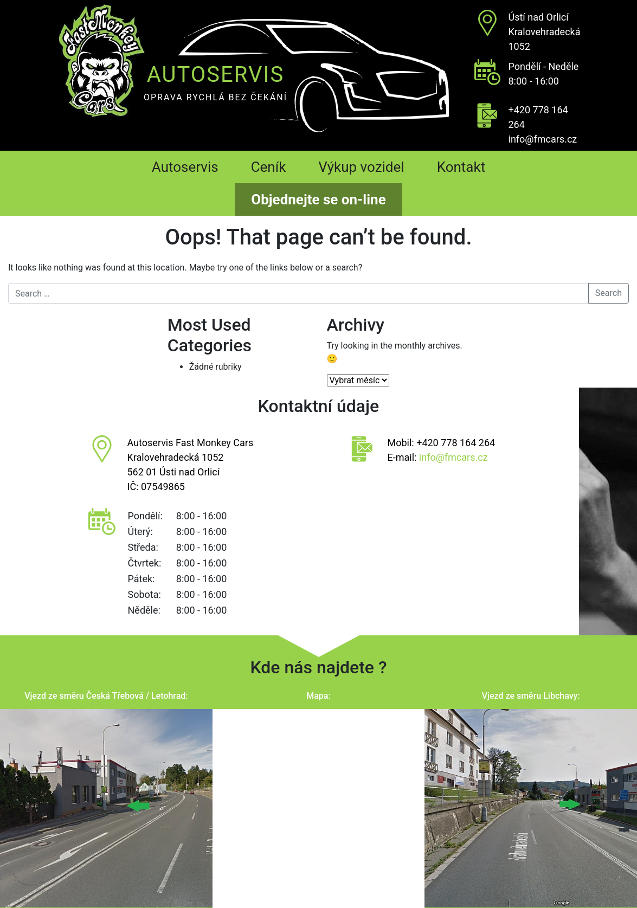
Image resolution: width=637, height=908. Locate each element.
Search (608, 293)
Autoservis (185, 167)
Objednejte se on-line (318, 199)
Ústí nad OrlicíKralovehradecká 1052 (545, 31)
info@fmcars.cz (543, 139)
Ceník (268, 167)
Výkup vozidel (361, 167)
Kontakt (461, 167)
